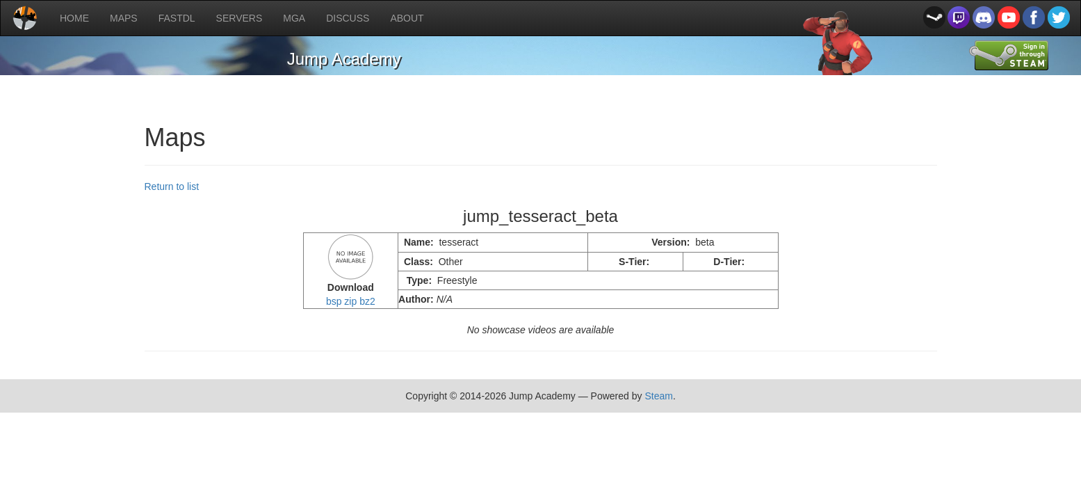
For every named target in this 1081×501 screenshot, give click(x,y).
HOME (74, 18)
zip (350, 301)
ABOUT (406, 18)
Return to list (172, 186)
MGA (294, 18)
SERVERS (239, 18)
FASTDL (177, 18)
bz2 (367, 301)
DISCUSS (347, 18)
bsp (334, 301)
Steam (658, 395)
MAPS (124, 18)
